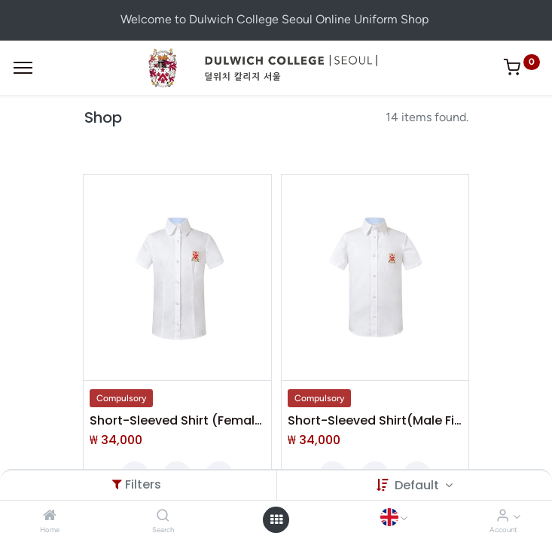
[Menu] (23, 68)
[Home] (49, 516)
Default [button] (418, 485)
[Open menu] (276, 519)
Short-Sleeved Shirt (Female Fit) (177, 421)
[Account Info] (503, 516)
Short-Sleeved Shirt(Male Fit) (375, 421)
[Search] (163, 516)
